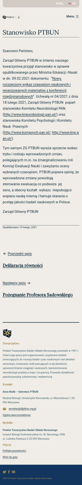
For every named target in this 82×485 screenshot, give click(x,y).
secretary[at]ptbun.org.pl (22, 408)
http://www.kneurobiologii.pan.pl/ (30, 114)
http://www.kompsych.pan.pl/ (27, 132)
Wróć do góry (10, 457)
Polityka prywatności (14, 450)
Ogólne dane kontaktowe (17, 415)
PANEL (60, 3)
